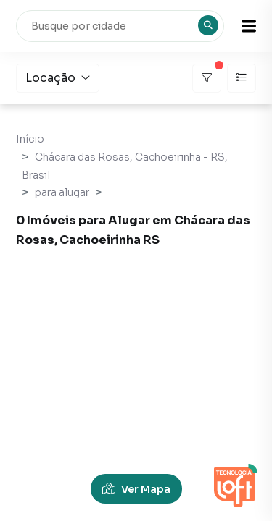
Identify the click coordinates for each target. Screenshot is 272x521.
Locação (57, 77)
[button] (249, 26)
